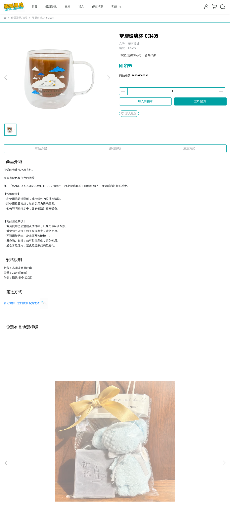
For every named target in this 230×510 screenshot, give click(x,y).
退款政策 (9, 454)
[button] (108, 77)
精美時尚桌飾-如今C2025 (142, 396)
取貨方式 (9, 466)
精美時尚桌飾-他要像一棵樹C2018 (196, 398)
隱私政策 (9, 460)
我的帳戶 (9, 448)
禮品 (81, 7)
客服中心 (117, 7)
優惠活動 (97, 7)
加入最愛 (129, 113)
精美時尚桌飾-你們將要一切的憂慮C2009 (87, 398)
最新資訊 (51, 7)
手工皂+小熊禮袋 (34, 396)
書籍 (67, 7)
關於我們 (9, 441)
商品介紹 (41, 148)
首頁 (34, 7)
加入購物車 (145, 101)
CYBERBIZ (71, 500)
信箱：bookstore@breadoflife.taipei (102, 472)
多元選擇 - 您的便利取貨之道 (22, 303)
